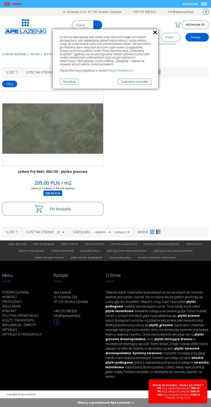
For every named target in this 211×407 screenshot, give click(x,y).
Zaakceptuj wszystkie (134, 81)
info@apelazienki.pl (180, 12)
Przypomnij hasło (167, 43)
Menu (17, 4)
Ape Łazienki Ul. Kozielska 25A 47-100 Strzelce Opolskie (71, 297)
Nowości (9, 297)
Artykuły (9, 330)
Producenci (12, 301)
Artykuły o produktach (22, 334)
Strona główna (14, 54)
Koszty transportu (18, 320)
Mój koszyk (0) (195, 24)
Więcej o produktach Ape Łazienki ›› (106, 402)
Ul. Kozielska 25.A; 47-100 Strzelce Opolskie (92, 12)
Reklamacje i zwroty (19, 325)
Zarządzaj (69, 81)
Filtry (9, 84)
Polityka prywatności (20, 315)
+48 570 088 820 (144, 12)
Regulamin (11, 306)
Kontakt (9, 311)
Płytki (35, 54)
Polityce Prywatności (119, 70)
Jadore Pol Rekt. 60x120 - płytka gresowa (53, 171)
